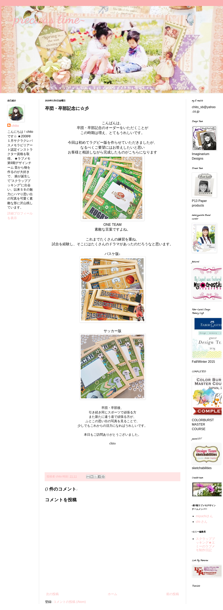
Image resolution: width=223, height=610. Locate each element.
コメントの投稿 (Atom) (69, 601)
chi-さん (201, 521)
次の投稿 (52, 594)
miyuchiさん (204, 516)
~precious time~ (46, 18)
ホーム (112, 594)
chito (15, 125)
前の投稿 (172, 594)
